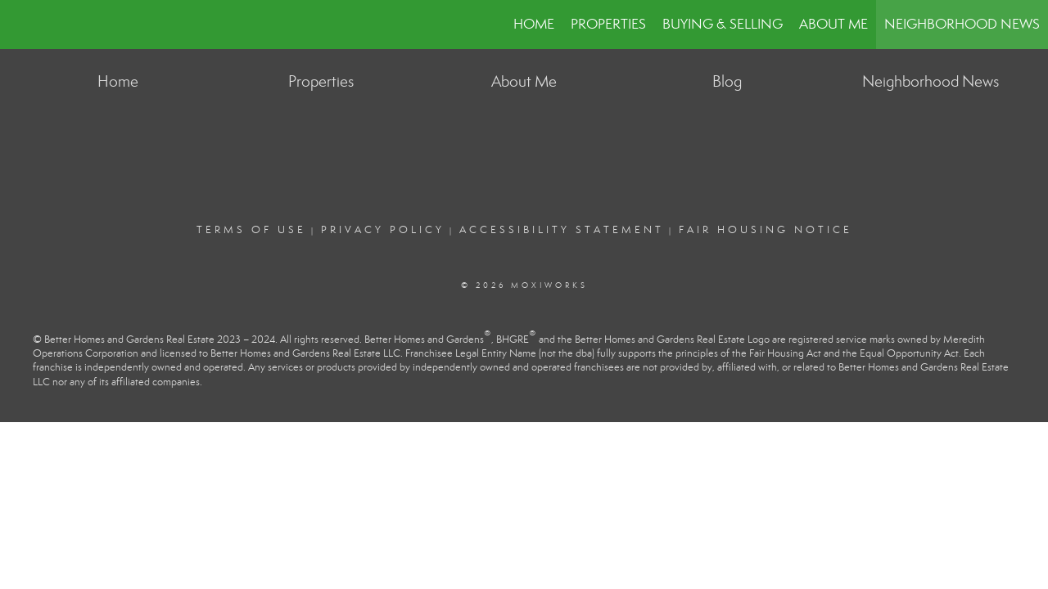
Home (533, 24)
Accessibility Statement (561, 229)
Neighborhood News (962, 24)
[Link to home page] (20, 24)
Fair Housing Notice (765, 229)
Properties (608, 24)
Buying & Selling (722, 24)
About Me (833, 24)
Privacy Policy (383, 229)
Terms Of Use (251, 229)
